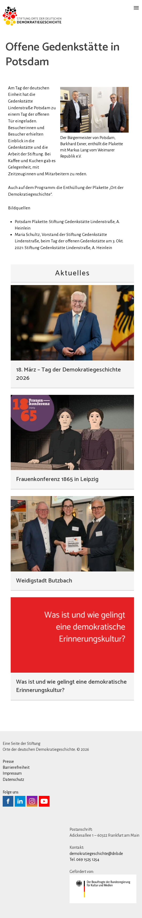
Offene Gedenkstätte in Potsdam (62, 54)
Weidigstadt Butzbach (44, 581)
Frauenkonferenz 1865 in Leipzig (57, 479)
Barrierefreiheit (16, 767)
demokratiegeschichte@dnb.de (96, 853)
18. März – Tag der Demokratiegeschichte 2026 (68, 374)
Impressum (12, 773)
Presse (8, 761)
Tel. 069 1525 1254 (84, 859)
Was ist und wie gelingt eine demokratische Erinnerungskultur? (71, 686)
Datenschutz (13, 779)
